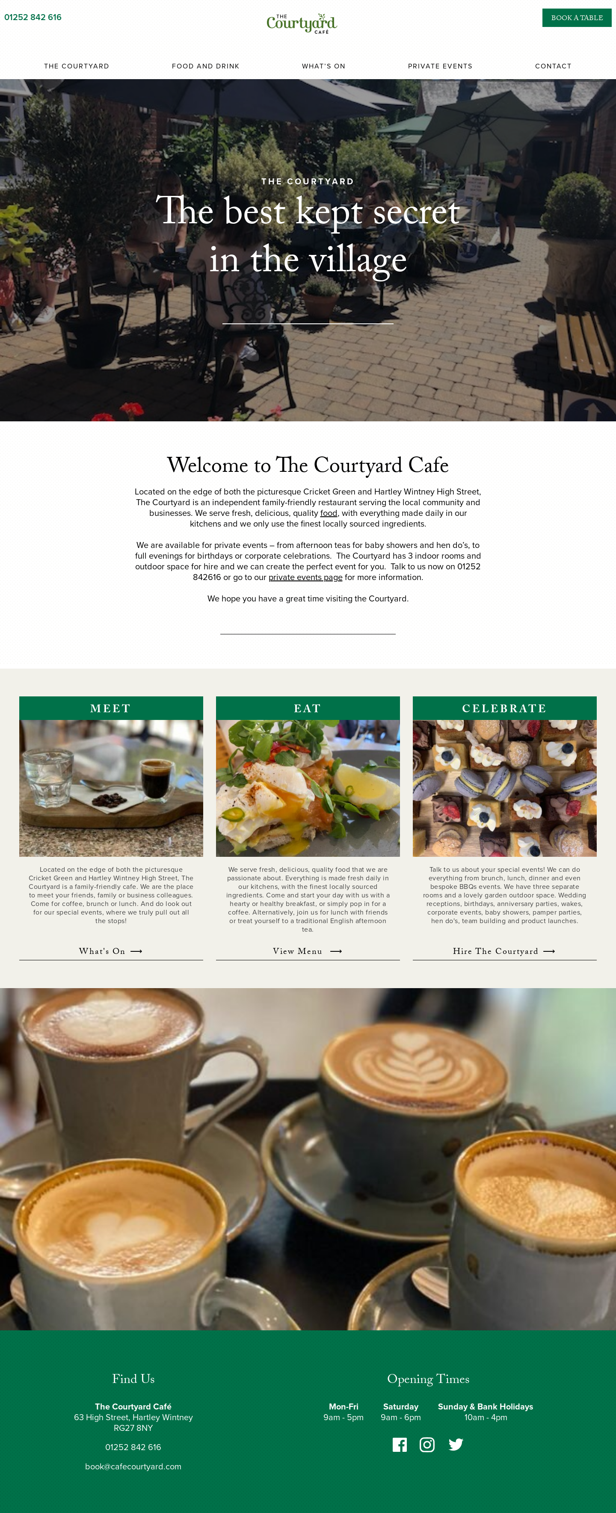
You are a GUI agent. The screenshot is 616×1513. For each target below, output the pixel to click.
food (329, 513)
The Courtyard (77, 66)
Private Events (440, 66)
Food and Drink (206, 66)
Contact (553, 66)
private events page (306, 577)
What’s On (324, 66)
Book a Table (577, 27)
